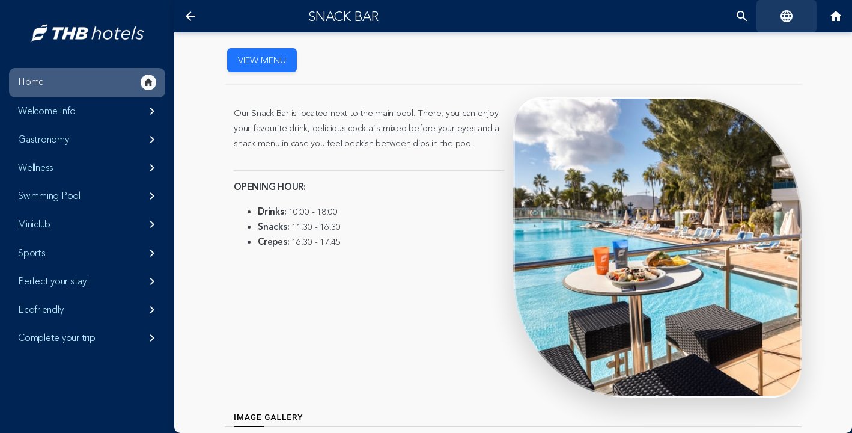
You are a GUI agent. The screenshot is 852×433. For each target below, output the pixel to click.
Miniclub (88, 224)
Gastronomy (88, 139)
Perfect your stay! (88, 281)
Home (87, 82)
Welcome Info (88, 111)
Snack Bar (343, 17)
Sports (88, 253)
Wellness (88, 168)
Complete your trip (88, 338)
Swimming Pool (88, 196)
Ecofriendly (88, 309)
